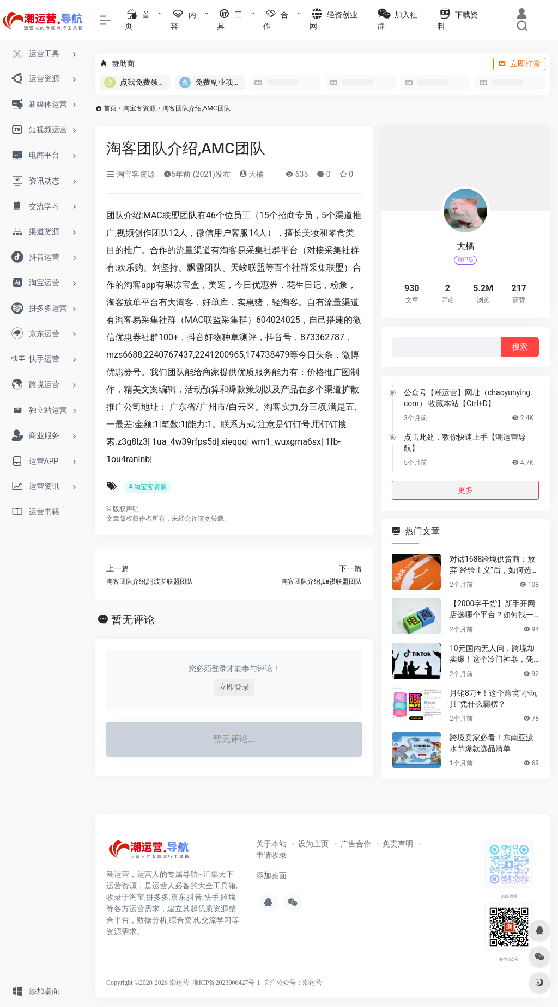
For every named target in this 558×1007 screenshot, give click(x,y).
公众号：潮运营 (299, 982)
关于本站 (271, 843)
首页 (110, 108)
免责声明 (398, 843)
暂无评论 (133, 619)
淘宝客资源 (139, 108)
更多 (465, 490)
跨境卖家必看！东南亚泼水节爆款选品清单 (491, 743)
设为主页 (313, 843)
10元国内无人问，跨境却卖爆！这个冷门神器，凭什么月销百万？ (492, 654)
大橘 (251, 174)
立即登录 (234, 687)
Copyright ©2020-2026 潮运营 (147, 982)
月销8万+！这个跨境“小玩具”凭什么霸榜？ (493, 698)
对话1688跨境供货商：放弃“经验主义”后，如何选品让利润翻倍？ (494, 565)
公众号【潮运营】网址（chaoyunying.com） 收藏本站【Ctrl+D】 (468, 398)
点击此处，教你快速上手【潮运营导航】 (465, 442)
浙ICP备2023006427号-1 (226, 982)
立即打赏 (519, 63)
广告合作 (356, 843)
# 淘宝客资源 (148, 487)
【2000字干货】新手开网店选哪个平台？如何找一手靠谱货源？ (492, 609)
